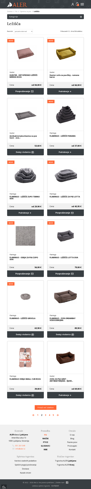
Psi (16, 11)
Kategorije (45, 16)
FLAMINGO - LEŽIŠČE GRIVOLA (22, 318)
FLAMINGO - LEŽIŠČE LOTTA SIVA (64, 257)
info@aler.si (19, 449)
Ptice (45, 442)
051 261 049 (18, 445)
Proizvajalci (72, 446)
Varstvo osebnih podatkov (25, 461)
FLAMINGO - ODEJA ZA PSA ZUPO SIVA (24, 258)
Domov (10, 11)
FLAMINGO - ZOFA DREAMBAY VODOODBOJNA (62, 319)
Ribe (45, 449)
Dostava (25, 469)
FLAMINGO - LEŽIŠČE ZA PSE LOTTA (65, 196)
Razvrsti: (10, 31)
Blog (72, 438)
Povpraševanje (25, 91)
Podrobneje (65, 91)
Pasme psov (72, 442)
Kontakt (72, 449)
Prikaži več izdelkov (45, 407)
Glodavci (45, 446)
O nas (72, 435)
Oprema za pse (25, 11)
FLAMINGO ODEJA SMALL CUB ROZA (25, 379)
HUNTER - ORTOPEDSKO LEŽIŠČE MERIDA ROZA (23, 76)
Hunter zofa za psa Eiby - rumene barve (64, 76)
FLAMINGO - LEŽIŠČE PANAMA (63, 136)
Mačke (45, 438)
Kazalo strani (25, 473)
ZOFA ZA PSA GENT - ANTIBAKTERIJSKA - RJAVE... (61, 380)
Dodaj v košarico (25, 152)
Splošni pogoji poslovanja (25, 465)
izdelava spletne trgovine (41, 486)
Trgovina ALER (65, 461)
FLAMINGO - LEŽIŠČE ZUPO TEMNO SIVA (25, 197)
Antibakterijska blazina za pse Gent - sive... (23, 137)
